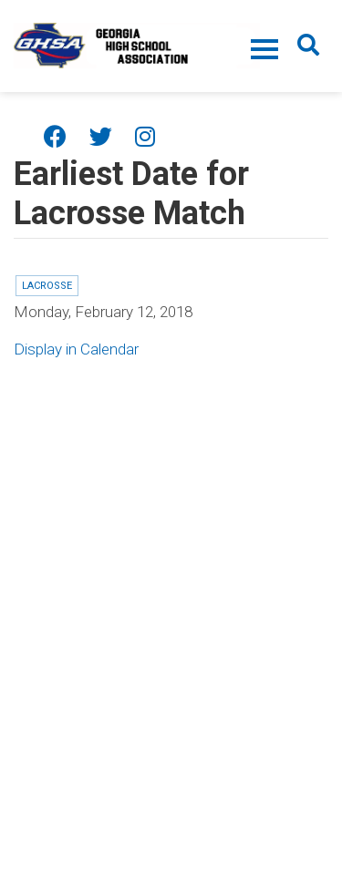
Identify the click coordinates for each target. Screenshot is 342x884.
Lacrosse (47, 286)
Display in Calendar (76, 349)
